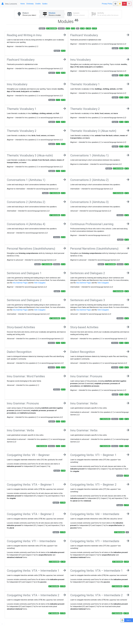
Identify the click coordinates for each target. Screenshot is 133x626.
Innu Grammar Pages (20, 283)
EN (124, 4)
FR (129, 4)
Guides (44, 4)
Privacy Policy (107, 4)
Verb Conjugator (39, 283)
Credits (38, 4)
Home (22, 4)
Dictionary (30, 4)
